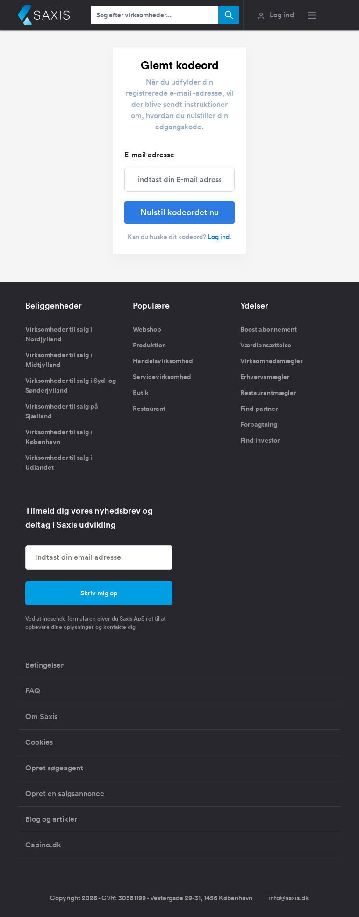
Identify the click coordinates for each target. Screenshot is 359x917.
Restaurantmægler (268, 392)
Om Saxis (41, 716)
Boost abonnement (268, 329)
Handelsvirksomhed (163, 361)
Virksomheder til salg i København (58, 436)
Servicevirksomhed (162, 376)
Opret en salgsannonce (64, 793)
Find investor (260, 440)
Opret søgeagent (54, 768)
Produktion (149, 345)
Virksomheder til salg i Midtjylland (58, 359)
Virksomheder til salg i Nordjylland (58, 334)
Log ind (219, 236)
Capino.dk (43, 845)
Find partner (259, 408)
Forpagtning (258, 424)
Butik (141, 392)
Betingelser (44, 665)
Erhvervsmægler (264, 376)
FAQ (32, 691)
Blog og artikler (51, 819)
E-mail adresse (149, 155)
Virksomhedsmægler (271, 361)
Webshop (147, 329)
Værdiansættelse (265, 345)
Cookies (39, 742)
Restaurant (149, 408)
